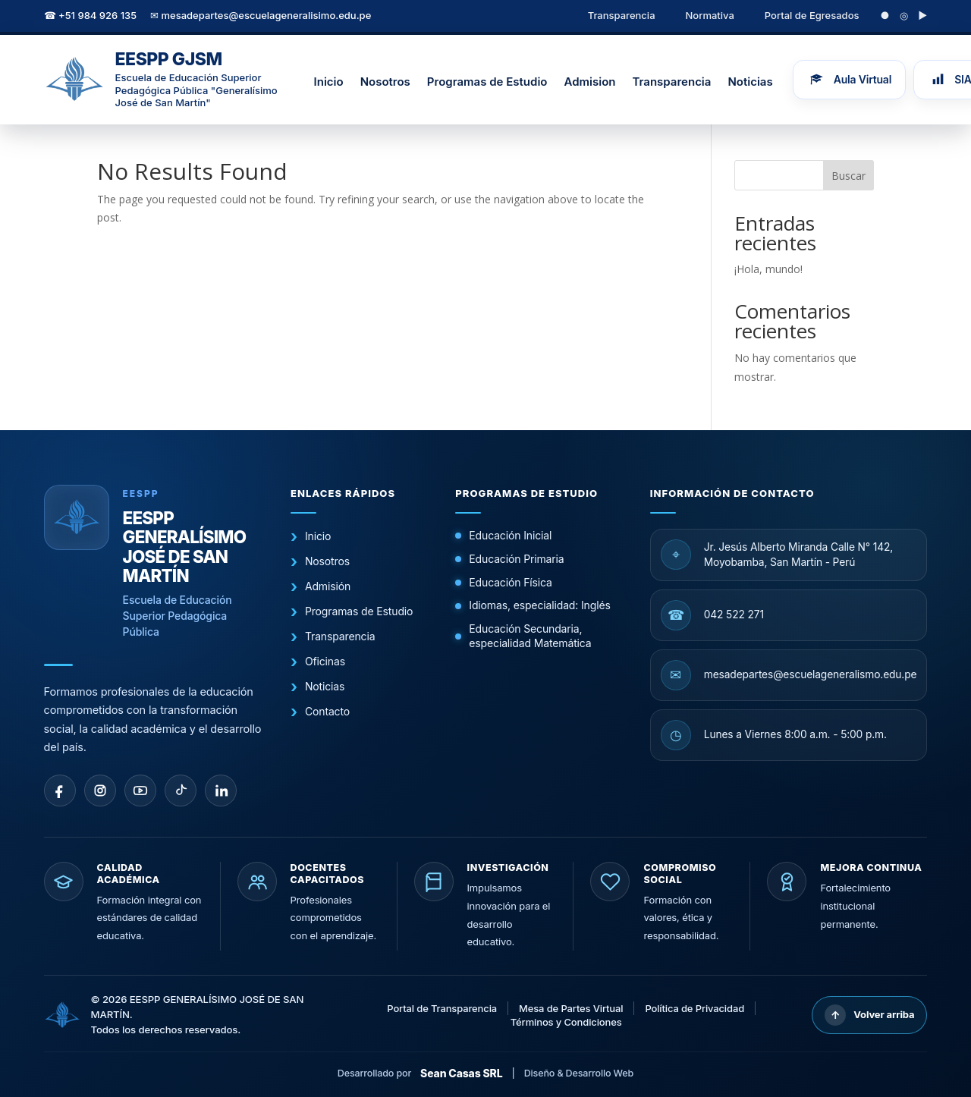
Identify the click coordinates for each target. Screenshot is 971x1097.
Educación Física (510, 582)
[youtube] (140, 790)
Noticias (749, 81)
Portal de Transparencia (442, 1008)
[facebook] (60, 790)
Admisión (327, 586)
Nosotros (385, 81)
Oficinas (325, 661)
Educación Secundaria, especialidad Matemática (530, 635)
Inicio (329, 81)
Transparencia (621, 15)
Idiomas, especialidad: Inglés (539, 605)
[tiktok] (180, 790)
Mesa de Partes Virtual (571, 1008)
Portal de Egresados (812, 15)
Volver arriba (869, 1015)
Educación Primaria (516, 558)
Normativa (710, 15)
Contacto (327, 711)
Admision (589, 81)
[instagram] (100, 790)
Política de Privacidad (694, 1008)
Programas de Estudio (487, 81)
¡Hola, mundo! (768, 269)
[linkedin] (221, 790)
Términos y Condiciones (566, 1022)
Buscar (848, 175)
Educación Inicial (510, 535)
